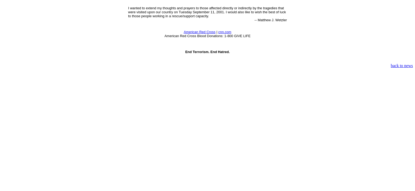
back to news (402, 65)
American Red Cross (199, 32)
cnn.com (224, 32)
